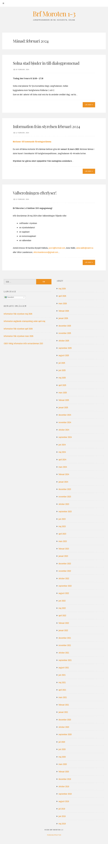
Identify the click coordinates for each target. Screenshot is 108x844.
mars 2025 (63, 392)
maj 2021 (62, 682)
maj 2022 (62, 608)
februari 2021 (64, 704)
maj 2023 (62, 526)
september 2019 (65, 793)
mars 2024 (63, 466)
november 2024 (65, 422)
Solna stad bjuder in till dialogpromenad (46, 63)
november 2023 (65, 496)
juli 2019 (62, 808)
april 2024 (62, 459)
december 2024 (65, 414)
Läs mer (89, 105)
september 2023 (65, 511)
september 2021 (65, 660)
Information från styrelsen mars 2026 (18, 336)
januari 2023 (63, 556)
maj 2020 (62, 756)
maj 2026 (62, 288)
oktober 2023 (64, 504)
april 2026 (62, 295)
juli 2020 (62, 741)
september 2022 (65, 585)
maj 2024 (62, 452)
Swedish (9, 297)
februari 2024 (64, 474)
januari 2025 (63, 407)
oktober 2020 (64, 726)
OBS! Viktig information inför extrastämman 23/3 (23, 343)
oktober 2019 (64, 786)
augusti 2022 (64, 593)
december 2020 (65, 719)
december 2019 (65, 779)
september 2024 (65, 437)
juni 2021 (62, 674)
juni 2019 (62, 816)
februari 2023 (64, 548)
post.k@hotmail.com (57, 247)
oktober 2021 (64, 652)
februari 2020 (64, 771)
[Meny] (3, 3)
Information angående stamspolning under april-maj (24, 321)
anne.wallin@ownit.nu (84, 247)
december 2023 (65, 489)
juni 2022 (62, 600)
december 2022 (65, 563)
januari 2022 (63, 630)
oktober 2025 (64, 340)
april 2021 (62, 689)
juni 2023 (62, 518)
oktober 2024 (64, 429)
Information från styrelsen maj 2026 (18, 313)
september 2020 (65, 734)
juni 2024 (62, 444)
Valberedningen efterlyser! (34, 193)
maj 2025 (62, 377)
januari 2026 (63, 318)
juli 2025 (62, 362)
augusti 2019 (64, 801)
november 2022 (65, 570)
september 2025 (65, 348)
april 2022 (62, 615)
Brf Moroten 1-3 (54, 13)
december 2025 (65, 325)
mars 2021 (63, 697)
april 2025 (62, 385)
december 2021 (65, 637)
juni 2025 (62, 370)
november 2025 (65, 333)
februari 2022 (64, 622)
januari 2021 (63, 712)
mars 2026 (63, 303)
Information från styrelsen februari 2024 (46, 126)
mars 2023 (63, 541)
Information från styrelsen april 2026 (18, 328)
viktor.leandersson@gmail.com (45, 252)
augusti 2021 (64, 667)
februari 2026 (64, 310)
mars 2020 (63, 764)
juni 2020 (62, 749)
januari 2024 (63, 481)
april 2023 (62, 533)
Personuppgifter (54, 835)
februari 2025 (64, 400)
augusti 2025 (64, 355)
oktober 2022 (64, 578)
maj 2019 (62, 823)
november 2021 (65, 645)
